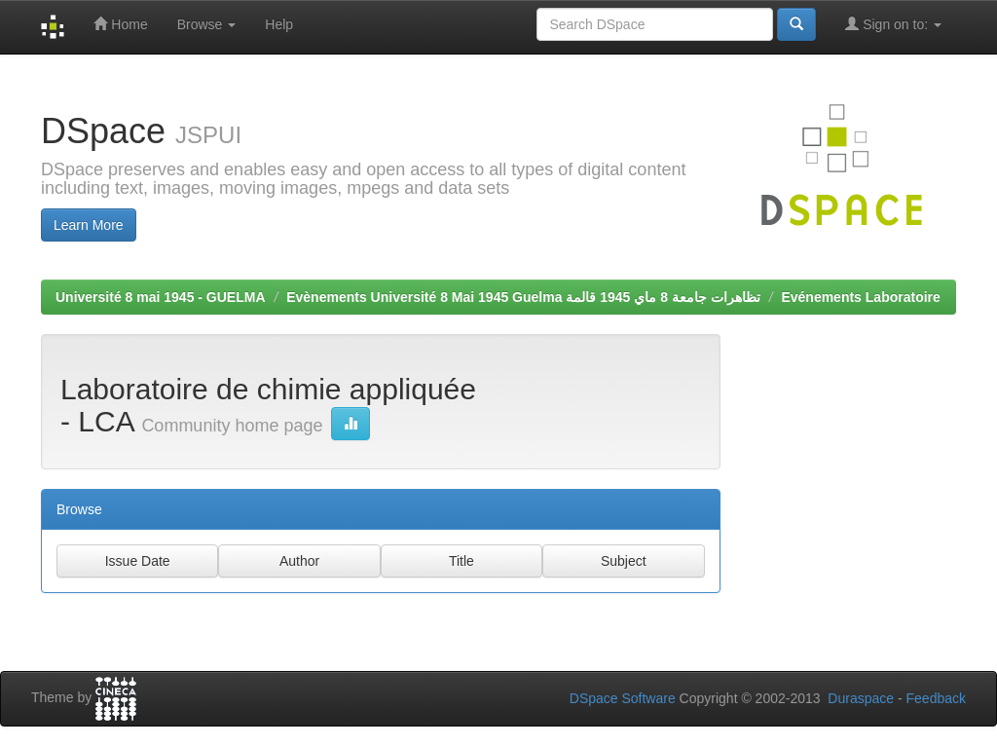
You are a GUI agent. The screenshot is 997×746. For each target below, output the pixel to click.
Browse (207, 24)
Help (279, 24)
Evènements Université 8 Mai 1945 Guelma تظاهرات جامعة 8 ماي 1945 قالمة (523, 297)
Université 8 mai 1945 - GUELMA (160, 297)
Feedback (936, 698)
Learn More (89, 225)
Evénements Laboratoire (860, 297)
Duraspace (861, 698)
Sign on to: (893, 24)
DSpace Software (623, 698)
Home (120, 24)
